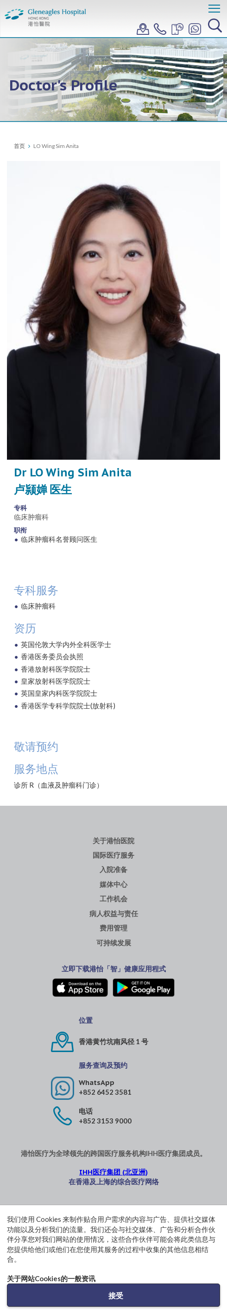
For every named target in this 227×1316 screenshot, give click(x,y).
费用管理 (113, 928)
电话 (86, 1111)
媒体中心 (113, 884)
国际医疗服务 (113, 855)
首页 (19, 145)
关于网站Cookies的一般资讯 (51, 1278)
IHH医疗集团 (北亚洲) (113, 1172)
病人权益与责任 (113, 913)
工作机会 (113, 898)
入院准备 (113, 869)
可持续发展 (113, 942)
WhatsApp (96, 1082)
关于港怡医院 (113, 840)
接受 (115, 1295)
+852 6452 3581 (105, 1092)
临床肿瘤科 (31, 517)
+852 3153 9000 (105, 1121)
